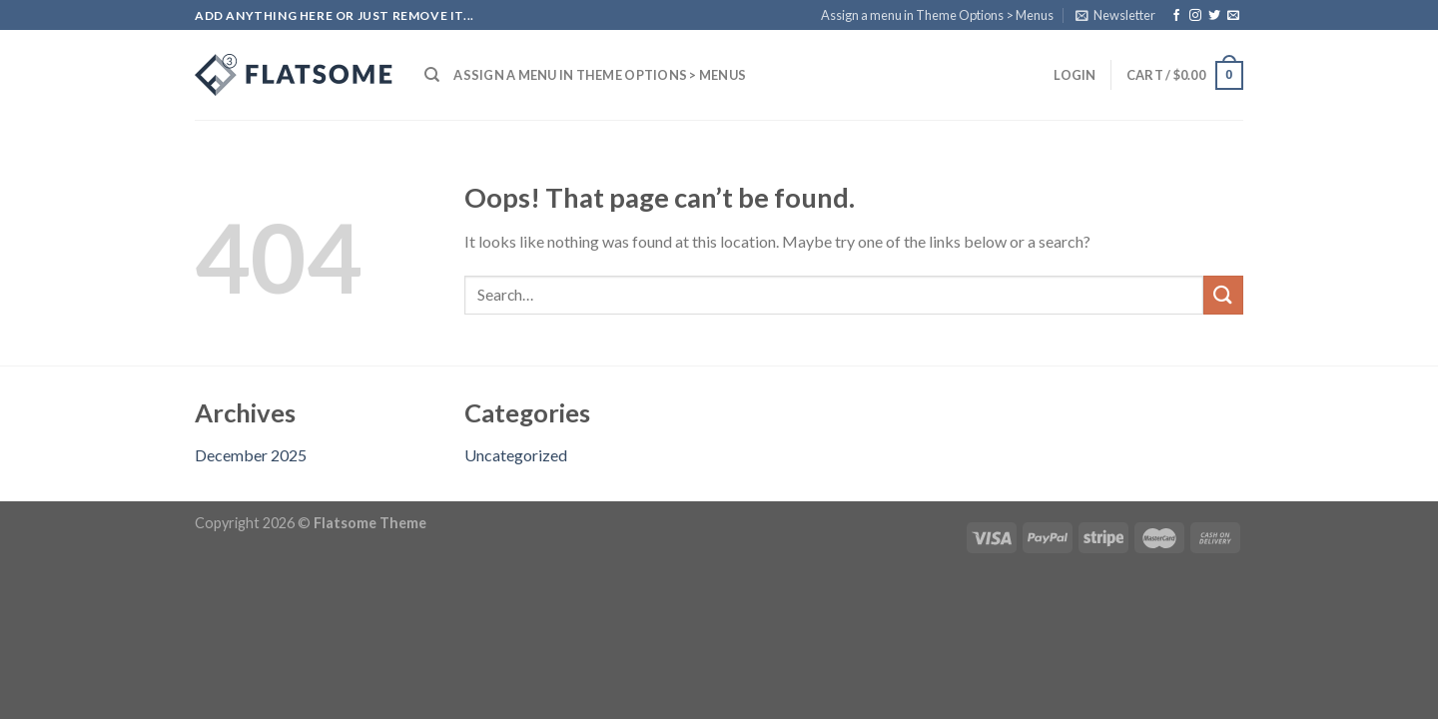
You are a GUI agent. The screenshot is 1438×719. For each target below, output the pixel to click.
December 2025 (251, 454)
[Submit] (1223, 295)
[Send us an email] (1233, 16)
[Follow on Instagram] (1195, 16)
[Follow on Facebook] (1176, 16)
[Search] (431, 75)
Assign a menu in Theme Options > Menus (937, 15)
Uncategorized (515, 454)
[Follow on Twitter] (1214, 16)
